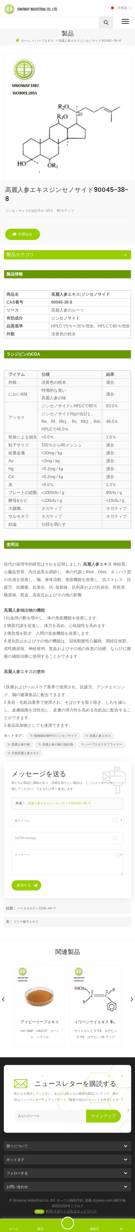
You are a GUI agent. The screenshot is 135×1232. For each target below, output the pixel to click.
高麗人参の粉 (18, 744)
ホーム (23, 40)
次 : (9, 922)
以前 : (11, 908)
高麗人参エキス (98, 735)
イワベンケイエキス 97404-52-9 (95, 1022)
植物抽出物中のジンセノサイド (53, 735)
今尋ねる (22, 234)
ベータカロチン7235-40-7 (36, 908)
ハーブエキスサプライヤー (101, 744)
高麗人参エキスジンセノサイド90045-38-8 (59, 803)
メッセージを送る (67, 1223)
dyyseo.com (103, 1207)
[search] (106, 22)
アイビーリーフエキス (39, 1022)
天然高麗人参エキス (23, 753)
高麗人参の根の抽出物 (55, 744)
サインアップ (103, 1116)
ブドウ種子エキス (26, 921)
